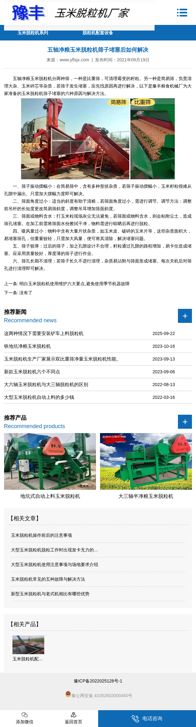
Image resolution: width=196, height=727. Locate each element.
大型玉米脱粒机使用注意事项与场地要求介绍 (54, 564)
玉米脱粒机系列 (32, 32)
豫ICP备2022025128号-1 (98, 680)
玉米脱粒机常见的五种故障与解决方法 (48, 579)
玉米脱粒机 (32, 93)
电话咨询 (146, 719)
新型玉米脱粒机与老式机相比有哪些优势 (50, 593)
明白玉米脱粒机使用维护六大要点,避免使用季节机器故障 (74, 283)
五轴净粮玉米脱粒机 (32, 78)
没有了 (25, 292)
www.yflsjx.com (74, 59)
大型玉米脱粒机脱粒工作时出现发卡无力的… (54, 549)
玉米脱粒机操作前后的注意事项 (41, 535)
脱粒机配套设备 (98, 32)
